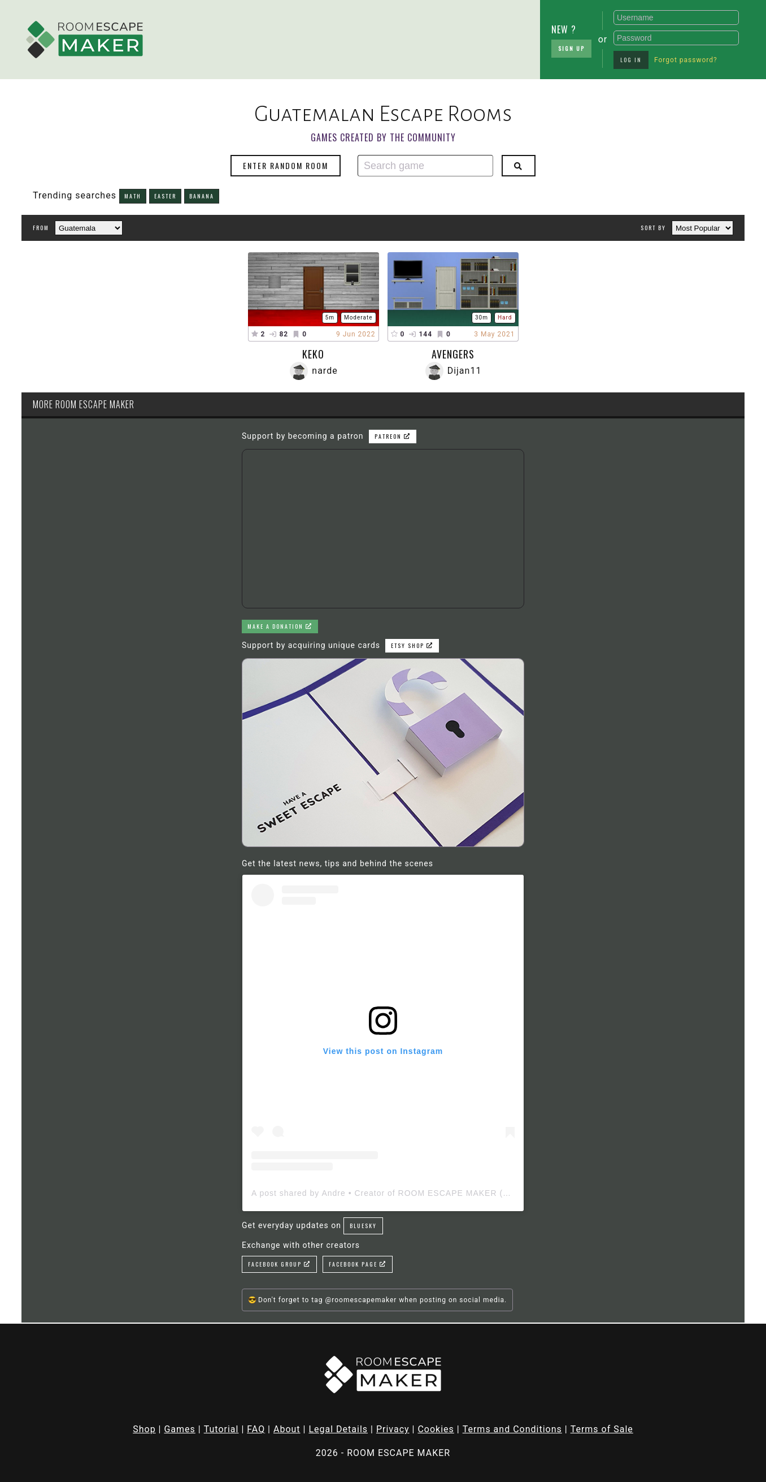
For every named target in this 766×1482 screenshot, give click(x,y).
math (132, 196)
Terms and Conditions (512, 1429)
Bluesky (363, 1225)
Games (179, 1429)
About (287, 1429)
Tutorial (221, 1429)
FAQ (256, 1429)
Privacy (393, 1429)
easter (165, 196)
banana (201, 196)
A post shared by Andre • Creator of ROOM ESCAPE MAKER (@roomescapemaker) (420, 1193)
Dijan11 (464, 370)
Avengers (453, 354)
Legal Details (338, 1429)
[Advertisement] (243, 36)
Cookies (435, 1429)
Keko (313, 354)
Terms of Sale (602, 1429)
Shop (144, 1429)
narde (324, 370)
